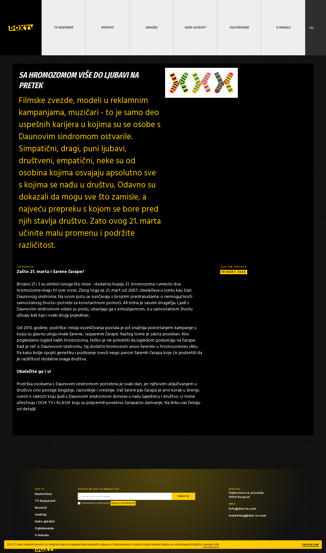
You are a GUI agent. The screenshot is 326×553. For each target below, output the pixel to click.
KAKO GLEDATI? (195, 27)
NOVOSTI (107, 27)
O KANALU (283, 27)
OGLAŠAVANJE (239, 27)
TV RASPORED (63, 27)
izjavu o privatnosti (123, 503)
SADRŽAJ (151, 27)
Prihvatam (310, 545)
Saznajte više (211, 544)
